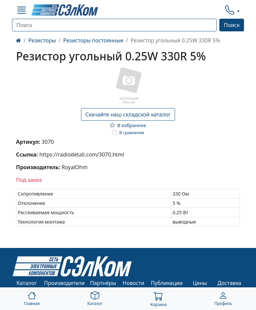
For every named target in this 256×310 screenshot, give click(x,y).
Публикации (167, 283)
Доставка (229, 283)
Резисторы (42, 40)
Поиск (232, 25)
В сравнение (131, 132)
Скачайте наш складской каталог (128, 114)
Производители (64, 283)
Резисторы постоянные (93, 40)
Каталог (27, 283)
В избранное (128, 125)
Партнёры (103, 283)
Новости (133, 283)
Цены (200, 283)
